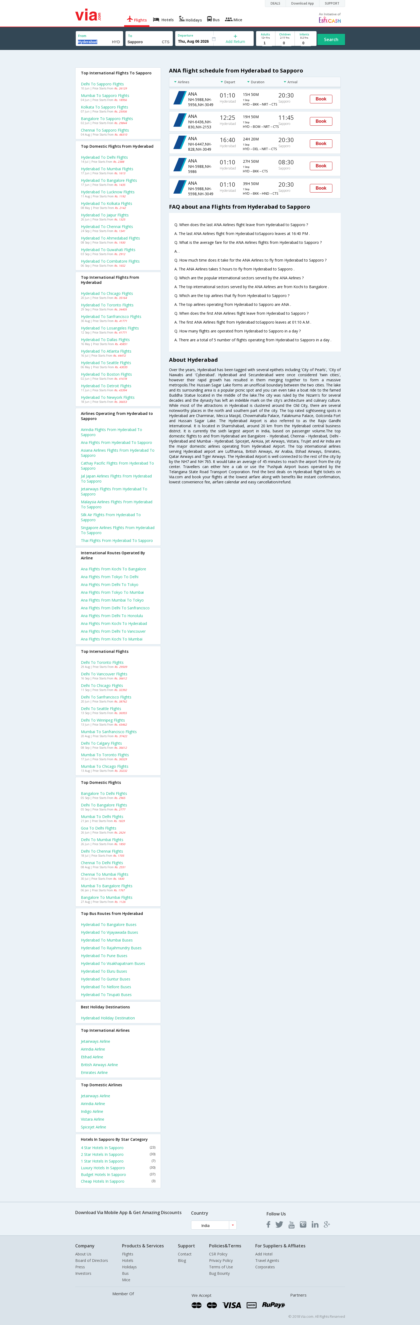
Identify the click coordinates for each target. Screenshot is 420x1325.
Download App (302, 3)
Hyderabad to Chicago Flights (107, 293)
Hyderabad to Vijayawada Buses (109, 932)
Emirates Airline (94, 1072)
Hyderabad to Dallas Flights (105, 339)
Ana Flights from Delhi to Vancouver (113, 631)
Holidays (129, 1266)
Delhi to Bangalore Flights (104, 805)
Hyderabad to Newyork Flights (108, 397)
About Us (83, 1254)
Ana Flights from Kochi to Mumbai (111, 639)
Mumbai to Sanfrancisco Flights (109, 731)
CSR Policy (218, 1254)
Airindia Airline (93, 1049)
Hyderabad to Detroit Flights (106, 385)
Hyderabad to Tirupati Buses (106, 994)
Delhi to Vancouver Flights (104, 673)
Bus (125, 1273)
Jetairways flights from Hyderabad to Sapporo (114, 491)
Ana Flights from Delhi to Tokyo (109, 584)
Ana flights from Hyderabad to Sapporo (116, 442)
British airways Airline (99, 1064)
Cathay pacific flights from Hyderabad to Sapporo (117, 466)
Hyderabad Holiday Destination (108, 1017)
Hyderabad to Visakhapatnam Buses (113, 963)
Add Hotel (263, 1254)
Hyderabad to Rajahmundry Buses (111, 947)
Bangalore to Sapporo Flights (107, 118)
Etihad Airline (92, 1056)
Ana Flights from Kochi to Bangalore (113, 568)
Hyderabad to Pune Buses (104, 955)
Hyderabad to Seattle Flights (106, 362)
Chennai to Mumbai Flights (104, 874)
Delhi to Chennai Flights (102, 851)
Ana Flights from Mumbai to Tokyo (112, 600)
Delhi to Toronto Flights (102, 662)
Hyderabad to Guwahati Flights (108, 249)
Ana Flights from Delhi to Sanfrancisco (115, 607)
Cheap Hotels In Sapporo (118, 1181)
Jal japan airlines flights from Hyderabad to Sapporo (116, 478)
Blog (182, 1260)
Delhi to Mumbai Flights (102, 839)
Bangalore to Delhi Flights (104, 793)
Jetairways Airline (95, 1041)
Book (321, 99)
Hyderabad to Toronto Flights (107, 304)
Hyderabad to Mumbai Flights (107, 168)
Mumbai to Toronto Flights (105, 754)
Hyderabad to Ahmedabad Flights (110, 238)
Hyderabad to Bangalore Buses (109, 924)
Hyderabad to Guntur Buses (105, 979)
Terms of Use (221, 1266)
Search (331, 39)
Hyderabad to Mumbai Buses (107, 940)
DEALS (275, 3)
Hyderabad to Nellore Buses (106, 986)
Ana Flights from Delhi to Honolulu (112, 615)
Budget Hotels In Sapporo (118, 1174)
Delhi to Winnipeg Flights (103, 720)
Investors (83, 1273)
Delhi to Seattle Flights (101, 708)
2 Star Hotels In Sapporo (118, 1154)
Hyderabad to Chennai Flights (107, 226)
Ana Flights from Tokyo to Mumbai (112, 592)
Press (80, 1266)
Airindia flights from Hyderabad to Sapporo (111, 432)
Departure (185, 35)
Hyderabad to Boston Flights (106, 374)
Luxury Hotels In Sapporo (118, 1167)
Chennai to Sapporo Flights (105, 130)
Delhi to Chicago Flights (102, 685)
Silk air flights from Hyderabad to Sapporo (111, 517)
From (82, 36)
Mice (126, 1279)
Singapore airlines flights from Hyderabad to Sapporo (118, 530)
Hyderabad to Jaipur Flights (105, 215)
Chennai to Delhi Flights (102, 862)
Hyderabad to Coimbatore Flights (110, 261)
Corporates (265, 1266)
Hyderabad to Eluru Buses (104, 971)
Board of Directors (91, 1260)
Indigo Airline (92, 1111)
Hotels (127, 1260)
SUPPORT (332, 3)
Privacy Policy (221, 1260)
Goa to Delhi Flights (98, 828)
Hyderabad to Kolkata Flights (106, 203)
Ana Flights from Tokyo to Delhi (109, 576)
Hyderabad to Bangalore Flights (109, 180)
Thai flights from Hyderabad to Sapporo (117, 540)
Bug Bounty (219, 1273)
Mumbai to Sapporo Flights (105, 95)
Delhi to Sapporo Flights (102, 83)
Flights (127, 1254)
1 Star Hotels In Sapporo (118, 1161)
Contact (185, 1254)
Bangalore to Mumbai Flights (106, 897)
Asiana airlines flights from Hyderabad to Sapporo (118, 453)
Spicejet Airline (93, 1126)
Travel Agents (267, 1260)
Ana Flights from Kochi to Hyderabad (114, 623)
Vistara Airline (92, 1119)
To (130, 36)
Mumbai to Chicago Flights (104, 766)
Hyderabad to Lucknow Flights (108, 191)
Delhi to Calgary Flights (101, 743)
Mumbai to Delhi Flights (102, 816)
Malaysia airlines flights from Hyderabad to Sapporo (116, 504)
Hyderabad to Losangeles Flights (110, 328)
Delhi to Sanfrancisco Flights (106, 697)
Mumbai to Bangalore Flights (106, 885)
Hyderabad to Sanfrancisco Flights (111, 316)
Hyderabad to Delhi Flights (104, 157)
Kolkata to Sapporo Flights (104, 107)
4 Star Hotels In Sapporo (118, 1147)
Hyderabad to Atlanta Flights (106, 351)
